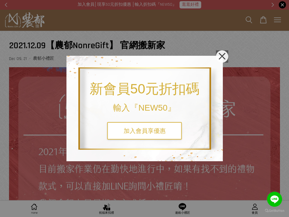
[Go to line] (274, 199)
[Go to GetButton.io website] (274, 211)
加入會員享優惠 (145, 130)
